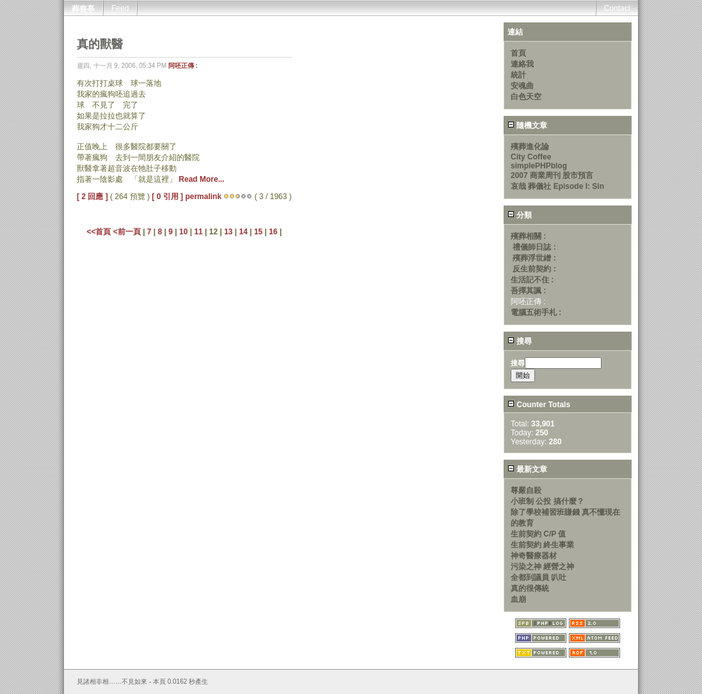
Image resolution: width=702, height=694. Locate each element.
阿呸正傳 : (183, 65)
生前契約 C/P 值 (538, 533)
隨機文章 (527, 125)
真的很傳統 (530, 588)
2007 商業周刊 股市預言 (552, 175)
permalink (203, 196)
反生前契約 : (534, 268)
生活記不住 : (532, 279)
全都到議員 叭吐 (538, 577)
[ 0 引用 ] (167, 196)
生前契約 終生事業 (542, 544)
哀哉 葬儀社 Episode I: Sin (557, 186)
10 (183, 231)
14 (243, 231)
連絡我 (522, 64)
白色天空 (526, 96)
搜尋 (519, 341)
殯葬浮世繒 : (534, 258)
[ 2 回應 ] (92, 196)
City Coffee (531, 156)
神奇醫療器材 (534, 555)
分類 (519, 215)
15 (258, 231)
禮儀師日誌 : (534, 247)
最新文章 (527, 469)
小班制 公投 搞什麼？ (547, 501)
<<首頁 (99, 231)
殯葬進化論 (530, 146)
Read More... (201, 179)
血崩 (518, 599)
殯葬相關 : (528, 236)
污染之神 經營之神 (542, 566)
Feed (120, 8)
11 (198, 231)
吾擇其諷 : (528, 290)
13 (228, 231)
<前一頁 (128, 231)
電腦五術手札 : (536, 312)
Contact (617, 8)
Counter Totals (538, 404)
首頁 (518, 53)
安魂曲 (522, 85)
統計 (518, 74)
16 (273, 231)
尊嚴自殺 (526, 490)
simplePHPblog (539, 165)
